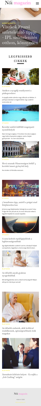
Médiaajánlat (20, 402)
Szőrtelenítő (9, 23)
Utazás (5, 123)
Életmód (6, 86)
